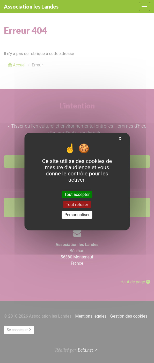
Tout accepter (77, 194)
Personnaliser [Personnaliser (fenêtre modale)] (77, 214)
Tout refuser (77, 204)
